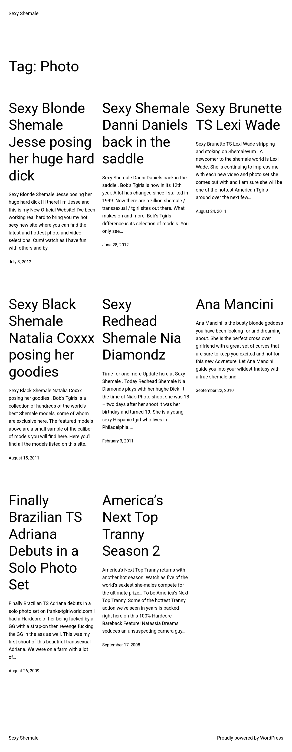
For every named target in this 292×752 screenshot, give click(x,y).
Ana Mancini (234, 304)
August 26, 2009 (24, 670)
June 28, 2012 (115, 244)
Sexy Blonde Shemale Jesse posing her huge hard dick (51, 142)
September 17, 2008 (121, 644)
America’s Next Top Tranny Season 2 (132, 525)
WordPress (271, 738)
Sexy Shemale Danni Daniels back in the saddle (146, 133)
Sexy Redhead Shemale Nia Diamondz (141, 329)
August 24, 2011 (211, 211)
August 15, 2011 (24, 458)
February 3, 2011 (118, 441)
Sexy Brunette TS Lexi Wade (239, 116)
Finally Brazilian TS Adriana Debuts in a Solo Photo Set (45, 542)
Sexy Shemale (23, 13)
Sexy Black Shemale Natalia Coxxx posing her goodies (52, 338)
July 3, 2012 (20, 261)
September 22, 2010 (215, 390)
